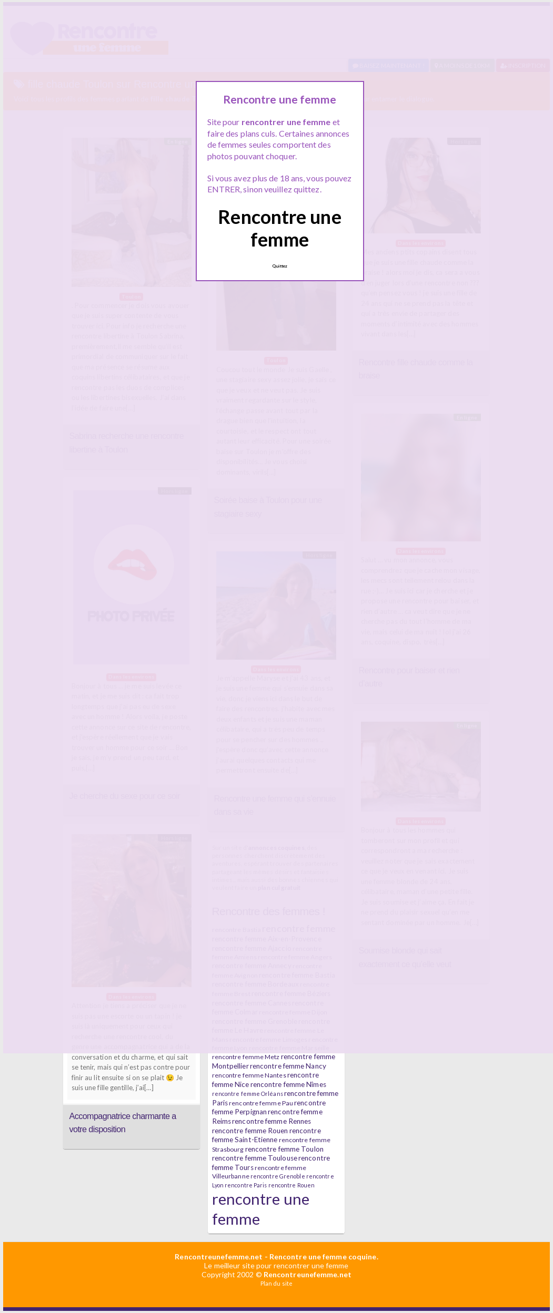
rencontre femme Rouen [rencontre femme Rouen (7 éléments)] (250, 1130)
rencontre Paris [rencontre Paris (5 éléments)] (246, 1185)
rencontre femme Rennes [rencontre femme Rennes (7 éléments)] (271, 1121)
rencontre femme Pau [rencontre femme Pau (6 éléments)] (261, 1103)
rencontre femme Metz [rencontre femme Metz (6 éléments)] (246, 1057)
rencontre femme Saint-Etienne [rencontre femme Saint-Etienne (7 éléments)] (266, 1135)
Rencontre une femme (279, 228)
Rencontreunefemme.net (219, 1256)
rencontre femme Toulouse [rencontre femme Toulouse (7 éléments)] (254, 1158)
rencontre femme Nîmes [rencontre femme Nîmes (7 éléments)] (288, 1084)
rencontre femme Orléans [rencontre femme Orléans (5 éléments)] (247, 1093)
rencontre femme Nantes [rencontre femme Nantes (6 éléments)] (249, 1075)
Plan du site (276, 1283)
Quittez (280, 266)
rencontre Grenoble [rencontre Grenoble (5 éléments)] (277, 1176)
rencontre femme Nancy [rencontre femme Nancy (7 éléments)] (288, 1066)
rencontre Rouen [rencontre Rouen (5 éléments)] (291, 1185)
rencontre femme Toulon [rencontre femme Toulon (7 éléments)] (284, 1149)
